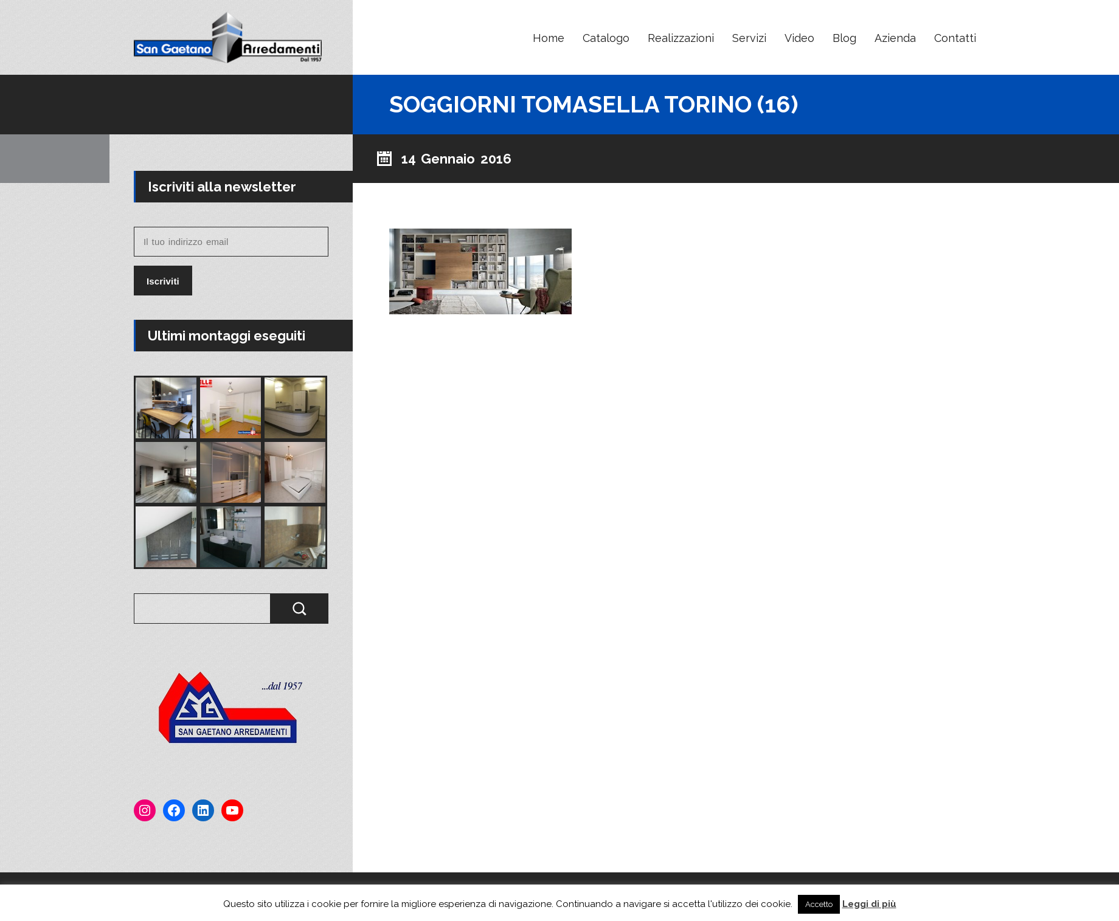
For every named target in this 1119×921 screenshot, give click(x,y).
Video (799, 38)
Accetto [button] (819, 904)
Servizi (749, 38)
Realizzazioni (681, 38)
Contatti (955, 38)
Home (548, 38)
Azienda (895, 38)
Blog (844, 38)
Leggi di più (869, 904)
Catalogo (606, 38)
